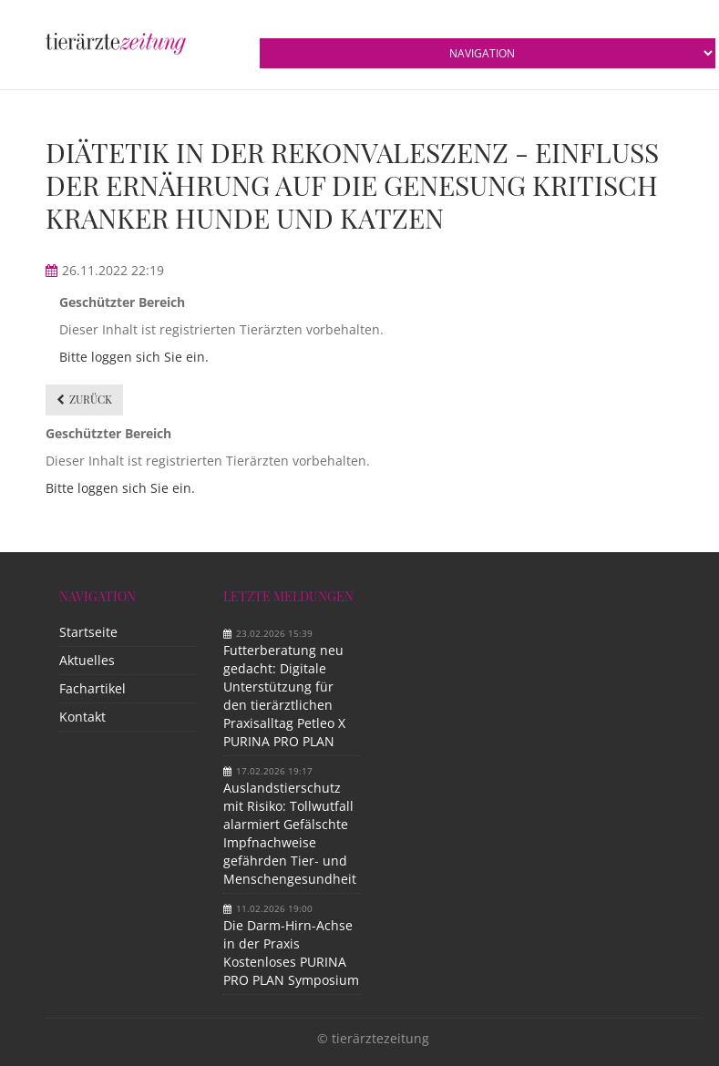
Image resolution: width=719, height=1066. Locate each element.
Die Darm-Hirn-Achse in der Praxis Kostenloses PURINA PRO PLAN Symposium (291, 953)
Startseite (88, 632)
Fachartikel (92, 688)
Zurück (90, 399)
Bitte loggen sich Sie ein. (134, 356)
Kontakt (82, 716)
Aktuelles (87, 660)
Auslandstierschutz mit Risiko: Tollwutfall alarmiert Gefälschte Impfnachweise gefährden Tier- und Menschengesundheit (289, 833)
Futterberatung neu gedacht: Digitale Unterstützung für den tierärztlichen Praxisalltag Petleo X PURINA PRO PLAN (284, 695)
